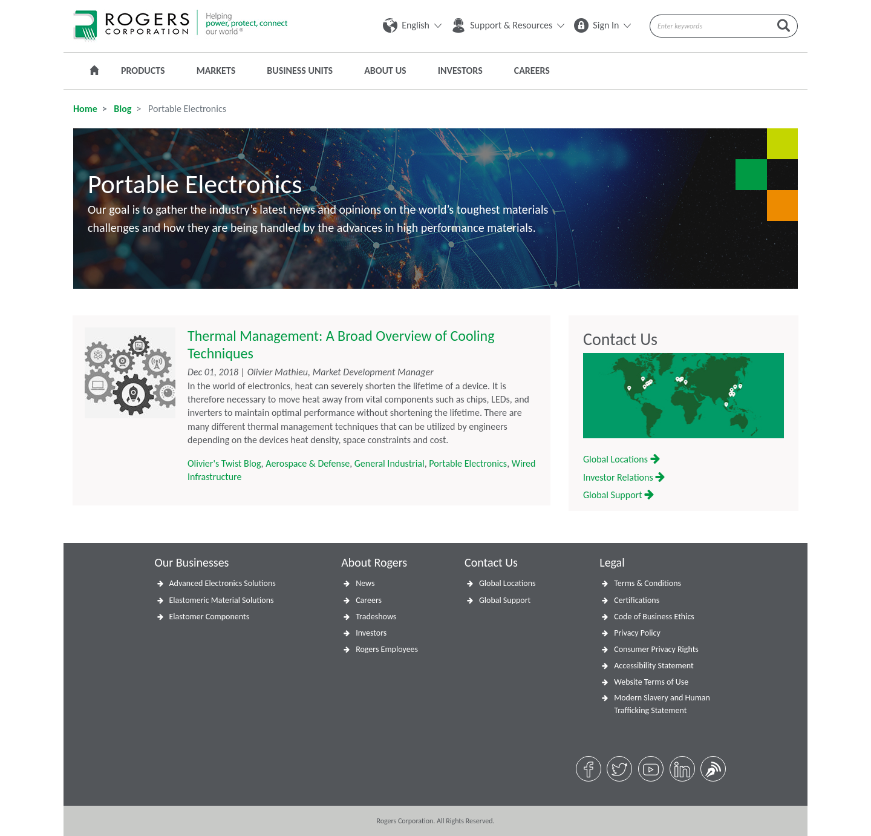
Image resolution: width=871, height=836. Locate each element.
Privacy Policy (637, 633)
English (412, 25)
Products (143, 70)
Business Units (300, 70)
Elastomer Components (209, 616)
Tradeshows (376, 616)
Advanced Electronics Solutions (222, 583)
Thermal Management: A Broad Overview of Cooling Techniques (341, 344)
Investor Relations (624, 477)
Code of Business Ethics (654, 616)
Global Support (618, 495)
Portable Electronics (468, 463)
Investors (460, 70)
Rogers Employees (387, 649)
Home (85, 108)
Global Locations (621, 459)
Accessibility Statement (653, 665)
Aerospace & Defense (308, 463)
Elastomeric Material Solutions (221, 600)
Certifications (636, 600)
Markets (216, 70)
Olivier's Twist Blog (224, 463)
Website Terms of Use (651, 682)
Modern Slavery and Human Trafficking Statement (662, 704)
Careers (532, 70)
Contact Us (620, 339)
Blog (122, 108)
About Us (385, 70)
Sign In (602, 25)
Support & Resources (507, 25)
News (365, 583)
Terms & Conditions (647, 583)
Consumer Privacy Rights (656, 649)
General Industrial (389, 463)
